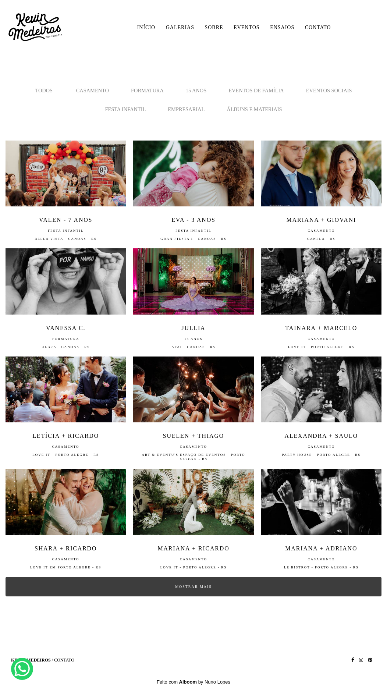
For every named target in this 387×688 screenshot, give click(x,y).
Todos (44, 90)
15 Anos (196, 90)
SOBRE (214, 27)
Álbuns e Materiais (254, 109)
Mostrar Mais (193, 587)
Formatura (147, 90)
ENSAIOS (282, 27)
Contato (64, 660)
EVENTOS (247, 27)
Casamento (92, 90)
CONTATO (318, 27)
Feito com (193, 682)
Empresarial (186, 109)
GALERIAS (180, 27)
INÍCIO (146, 27)
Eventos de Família (256, 90)
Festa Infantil (125, 109)
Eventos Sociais (329, 90)
